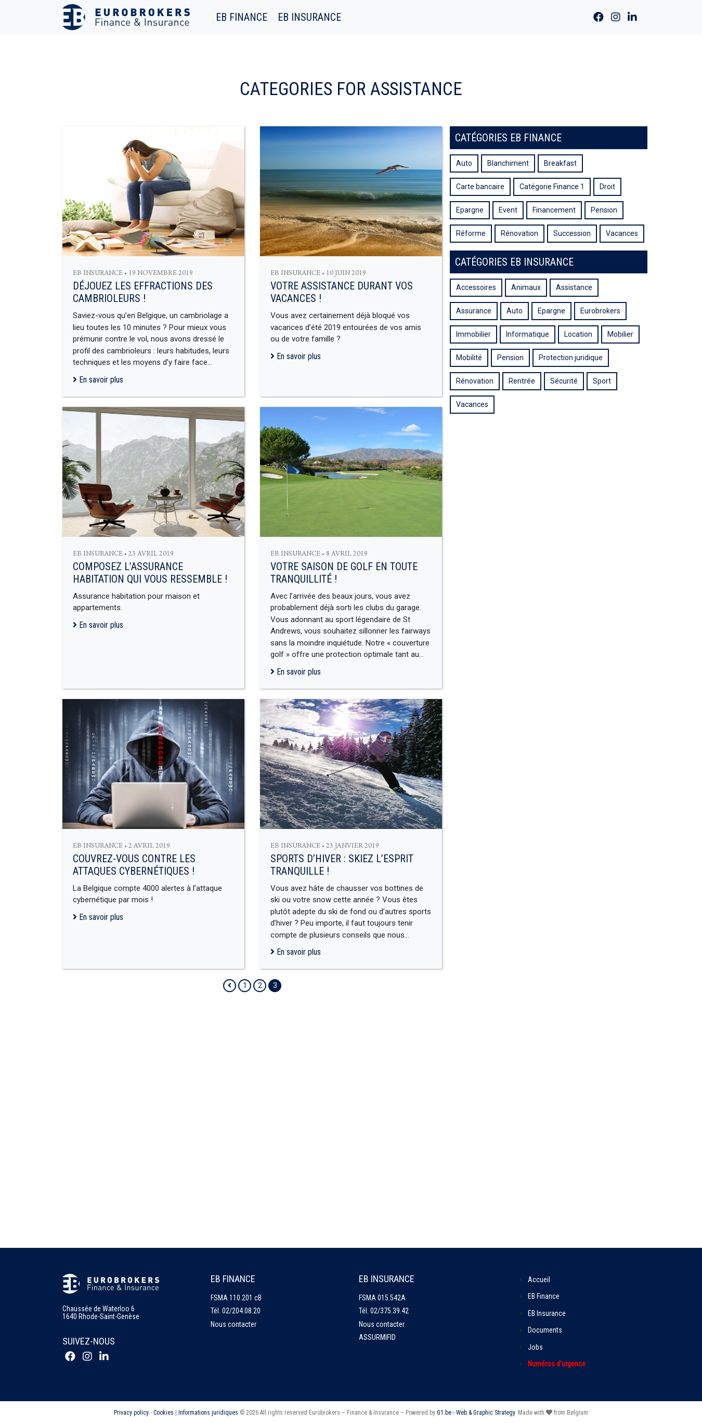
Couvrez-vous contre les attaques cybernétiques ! (134, 864)
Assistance (574, 287)
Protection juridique (571, 357)
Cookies (163, 1412)
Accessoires (476, 287)
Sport (602, 381)
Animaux (526, 287)
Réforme (471, 233)
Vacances (622, 233)
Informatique (527, 334)
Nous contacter (233, 1324)
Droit (607, 186)
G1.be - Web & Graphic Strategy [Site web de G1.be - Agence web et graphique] (476, 1412)
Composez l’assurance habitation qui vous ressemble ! (150, 572)
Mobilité (469, 357)
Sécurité (564, 381)
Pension (604, 210)
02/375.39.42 (389, 1311)
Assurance (473, 311)
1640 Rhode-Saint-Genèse (100, 1316)
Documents (545, 1330)
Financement (554, 210)
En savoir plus (98, 380)
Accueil (539, 1279)
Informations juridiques (208, 1412)
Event (508, 210)
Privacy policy (131, 1412)
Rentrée (522, 381)
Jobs (535, 1347)
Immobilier (473, 334)
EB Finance (241, 17)
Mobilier (620, 334)
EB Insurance (309, 17)
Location (578, 334)
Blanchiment (508, 163)
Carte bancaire (480, 186)
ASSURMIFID (377, 1337)
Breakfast (560, 163)
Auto (464, 163)
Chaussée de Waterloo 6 (98, 1309)
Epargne (470, 210)
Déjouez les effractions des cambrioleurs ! (143, 292)
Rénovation (519, 233)
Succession (572, 233)
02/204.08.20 (241, 1311)
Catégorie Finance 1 (551, 186)
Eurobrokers (600, 311)
